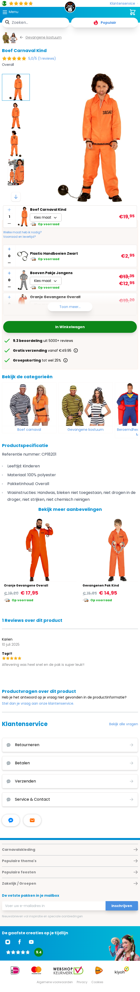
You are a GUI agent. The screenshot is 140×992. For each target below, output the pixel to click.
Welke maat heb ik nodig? (22, 232)
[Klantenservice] (124, 3)
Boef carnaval (29, 429)
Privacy (82, 982)
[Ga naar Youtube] (31, 941)
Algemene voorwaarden (55, 982)
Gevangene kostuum (85, 429)
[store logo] (70, 8)
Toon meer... (70, 306)
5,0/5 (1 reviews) (42, 58)
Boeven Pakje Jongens (51, 272)
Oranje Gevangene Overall (26, 585)
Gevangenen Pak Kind (101, 585)
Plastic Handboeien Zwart (54, 253)
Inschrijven (121, 905)
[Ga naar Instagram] (7, 941)
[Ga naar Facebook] (19, 941)
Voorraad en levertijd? (19, 237)
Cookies (97, 982)
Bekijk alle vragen (123, 724)
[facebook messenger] (11, 820)
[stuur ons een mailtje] (32, 820)
